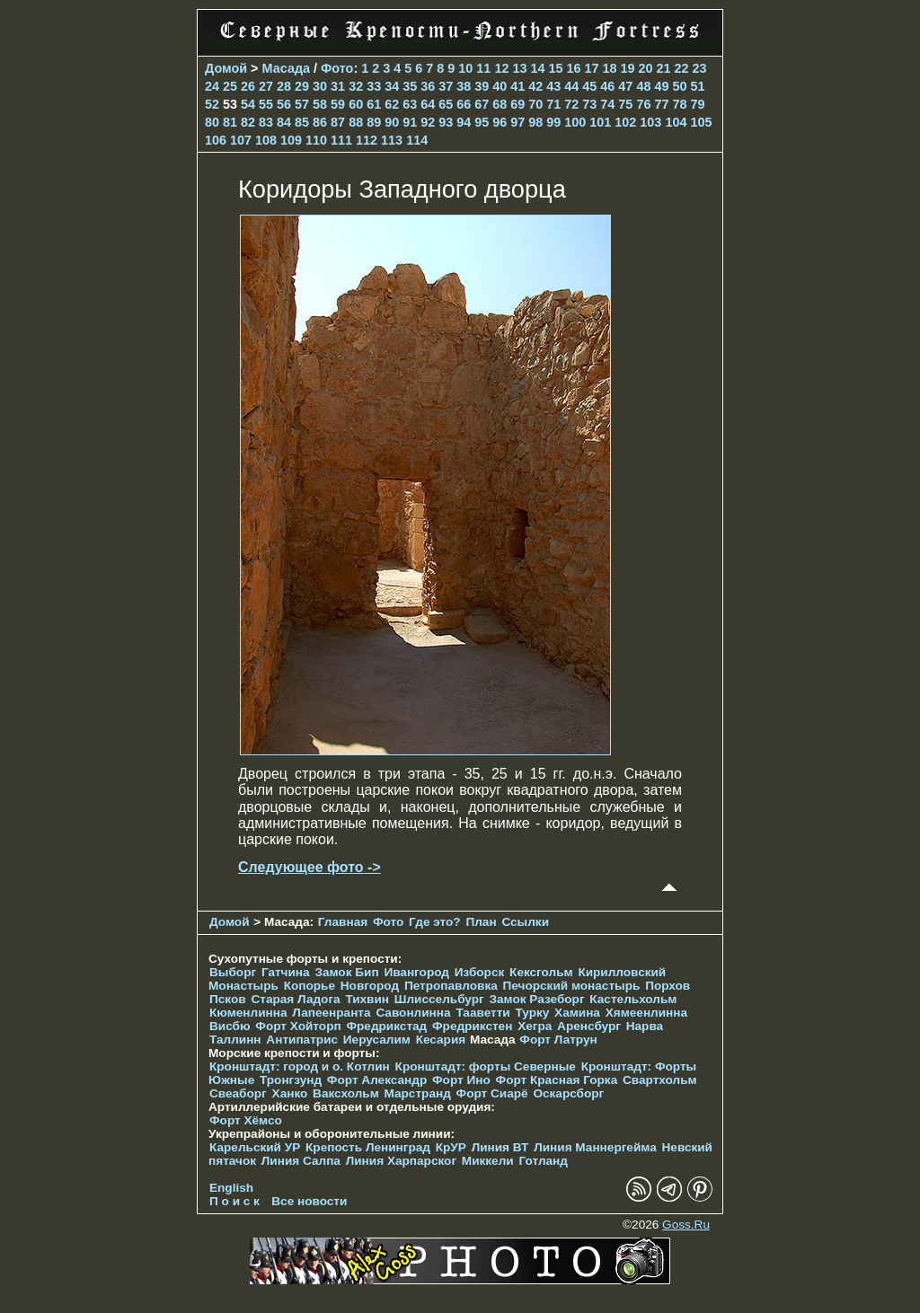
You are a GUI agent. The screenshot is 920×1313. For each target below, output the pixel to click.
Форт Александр (377, 1080)
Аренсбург (589, 1026)
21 (664, 68)
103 (650, 122)
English (231, 1187)
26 (248, 86)
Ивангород (416, 972)
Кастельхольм (633, 999)
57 (302, 104)
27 (266, 86)
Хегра (535, 1026)
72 (571, 104)
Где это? (435, 922)
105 (701, 122)
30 (320, 86)
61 (374, 104)
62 (392, 104)
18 (609, 68)
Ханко (290, 1093)
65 (445, 104)
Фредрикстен (472, 1026)
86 (320, 122)
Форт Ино (461, 1080)
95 (481, 122)
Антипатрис (302, 1039)
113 (391, 140)
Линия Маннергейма (595, 1147)
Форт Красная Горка (557, 1080)
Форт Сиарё (492, 1093)
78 (679, 104)
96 (499, 122)
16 (573, 68)
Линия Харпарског (401, 1161)
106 (215, 140)
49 (661, 86)
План (480, 922)
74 (607, 104)
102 (625, 122)
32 (356, 86)
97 (517, 122)
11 (483, 68)
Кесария (441, 1039)
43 (553, 86)
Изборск (480, 972)
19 (627, 68)
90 (392, 122)
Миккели (488, 1161)
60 (356, 104)
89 (374, 122)
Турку (532, 1012)
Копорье (309, 985)
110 (316, 140)
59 (338, 104)
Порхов (667, 985)
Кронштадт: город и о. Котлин (299, 1066)
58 (320, 104)
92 (427, 122)
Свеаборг (238, 1093)
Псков (227, 999)
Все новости (309, 1201)
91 (409, 122)
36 (427, 86)
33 (374, 86)
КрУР (451, 1147)
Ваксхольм (346, 1093)
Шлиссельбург (439, 999)
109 (291, 140)
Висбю (230, 1026)
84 (284, 122)
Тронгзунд (291, 1080)
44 (571, 86)
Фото (337, 68)
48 (643, 86)
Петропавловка (451, 985)
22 (682, 68)
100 (575, 122)
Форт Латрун (558, 1039)
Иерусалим (377, 1039)
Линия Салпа (301, 1161)
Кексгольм (541, 972)
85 (302, 122)
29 (302, 86)
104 (675, 122)
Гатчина (285, 972)
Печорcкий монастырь (572, 985)
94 (463, 122)
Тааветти (482, 1012)
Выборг (232, 972)
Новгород (370, 985)
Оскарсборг (568, 1093)
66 (463, 104)
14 (537, 68)
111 (341, 140)
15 (555, 68)
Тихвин (367, 999)
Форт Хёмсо (245, 1120)
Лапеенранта (331, 1012)
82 (248, 122)
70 (535, 104)
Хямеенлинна (646, 1012)
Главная (342, 922)
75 (625, 104)
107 (241, 140)
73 (589, 104)
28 (284, 86)
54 (248, 104)
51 (697, 86)
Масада (286, 68)
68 (499, 104)
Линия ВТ (500, 1147)
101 (600, 122)
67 (481, 104)
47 (625, 86)
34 (392, 86)
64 (427, 104)
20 (646, 68)
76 (643, 104)
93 (445, 122)
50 (679, 86)
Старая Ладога (295, 999)
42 (535, 86)
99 (553, 122)
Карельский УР (254, 1147)
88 (356, 122)
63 (409, 104)
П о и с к (234, 1201)
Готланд (543, 1161)
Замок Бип (346, 972)
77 (661, 104)
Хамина (577, 1012)
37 (445, 86)
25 (230, 86)
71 (553, 104)
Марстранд (418, 1093)
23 (700, 68)
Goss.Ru (686, 1224)
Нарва (644, 1026)
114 (417, 140)
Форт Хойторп (298, 1026)
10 (465, 68)
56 (284, 104)
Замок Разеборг (536, 999)
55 (266, 104)
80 (212, 122)
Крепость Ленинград (367, 1147)
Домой (226, 68)
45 (589, 86)
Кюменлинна (248, 1012)
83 (266, 122)
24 (212, 86)
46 (607, 86)
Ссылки (525, 922)
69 (517, 104)
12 (501, 68)
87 (338, 122)
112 (366, 140)
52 (212, 104)
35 (409, 86)
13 (519, 68)
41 (517, 86)
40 (499, 86)
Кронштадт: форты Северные (485, 1066)
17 (591, 68)
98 (535, 122)
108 (266, 140)
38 (463, 86)
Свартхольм (660, 1080)
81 (230, 122)
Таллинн (235, 1039)
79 (697, 104)
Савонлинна (413, 1012)
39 (481, 86)
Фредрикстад (386, 1026)
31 (338, 86)
